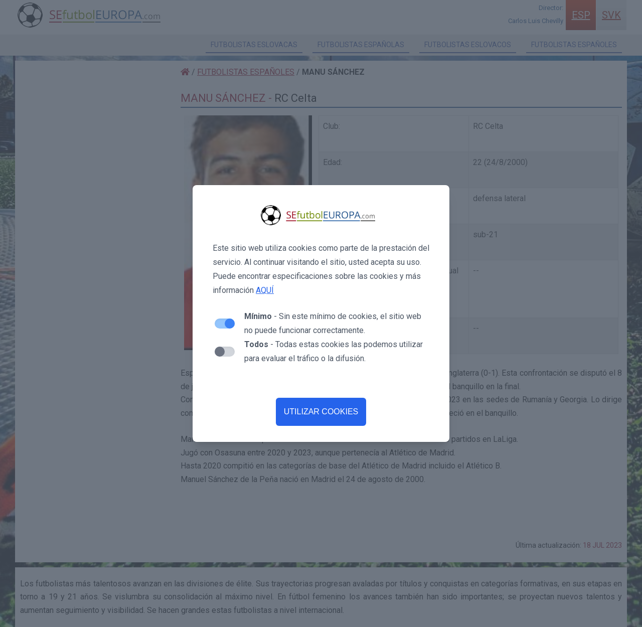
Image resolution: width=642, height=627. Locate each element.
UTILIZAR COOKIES (321, 411)
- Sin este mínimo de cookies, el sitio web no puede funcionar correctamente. (332, 323)
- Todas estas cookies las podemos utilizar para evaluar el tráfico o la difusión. (333, 351)
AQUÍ (265, 290)
